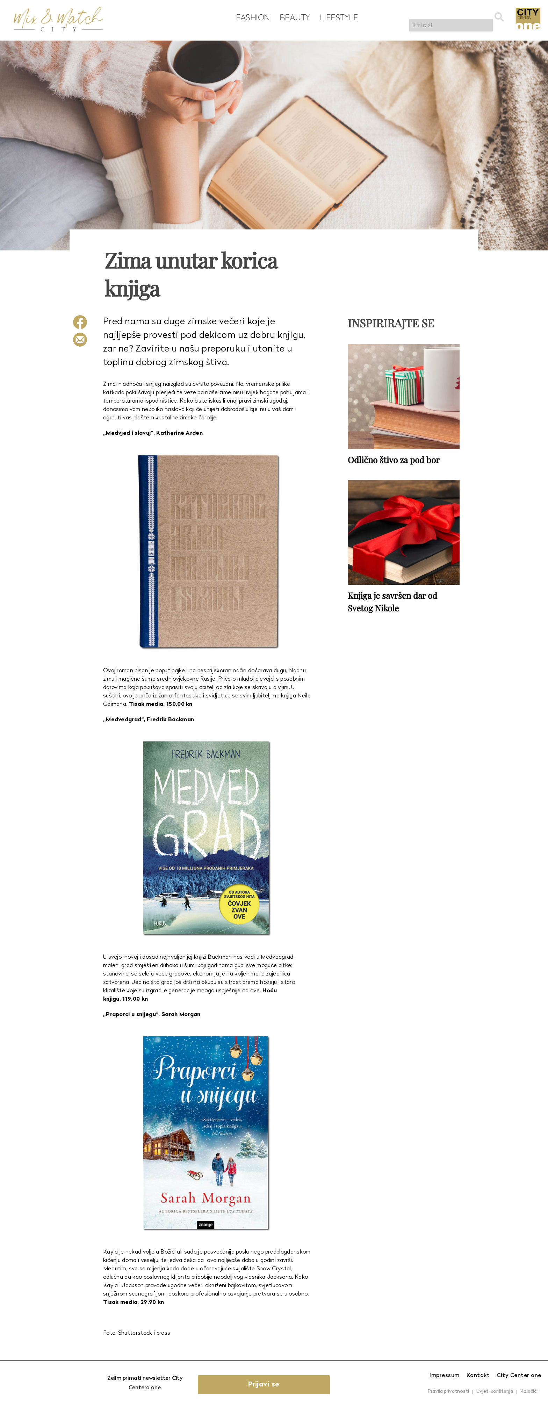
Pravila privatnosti (448, 1391)
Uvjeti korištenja (494, 1391)
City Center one (519, 1375)
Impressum (445, 1375)
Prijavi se (276, 1384)
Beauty (291, 18)
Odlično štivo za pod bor (394, 458)
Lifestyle (335, 18)
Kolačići (529, 1391)
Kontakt (478, 1375)
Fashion (250, 18)
